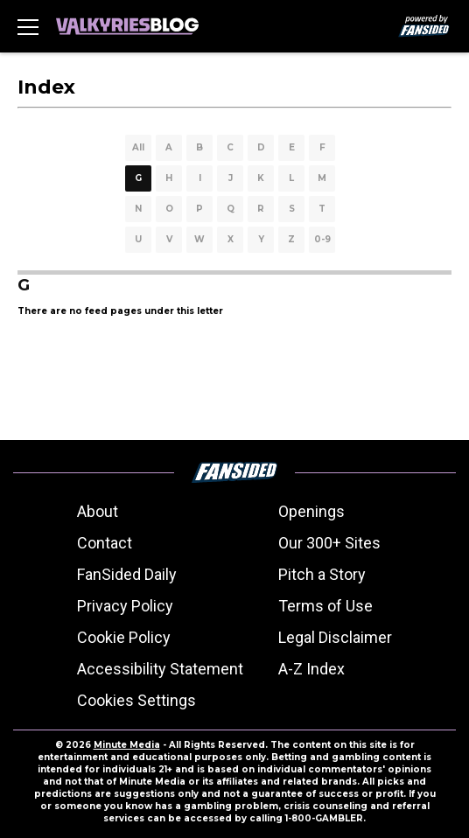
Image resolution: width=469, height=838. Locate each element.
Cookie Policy (124, 637)
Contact (104, 543)
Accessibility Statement (160, 669)
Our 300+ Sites (329, 543)
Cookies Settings (136, 700)
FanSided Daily (127, 574)
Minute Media (127, 745)
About (97, 511)
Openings (311, 511)
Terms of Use (325, 606)
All (138, 147)
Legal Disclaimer (335, 637)
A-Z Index (311, 669)
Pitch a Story (322, 574)
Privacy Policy (125, 606)
